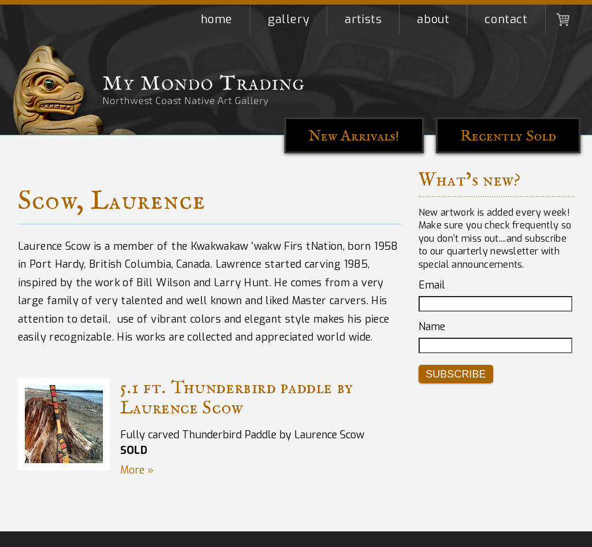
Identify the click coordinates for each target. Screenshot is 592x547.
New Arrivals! (354, 136)
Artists (363, 19)
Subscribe (456, 374)
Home (216, 19)
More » (137, 470)
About (433, 19)
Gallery (288, 19)
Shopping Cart (563, 20)
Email (432, 285)
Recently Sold (508, 136)
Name (432, 327)
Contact (505, 19)
